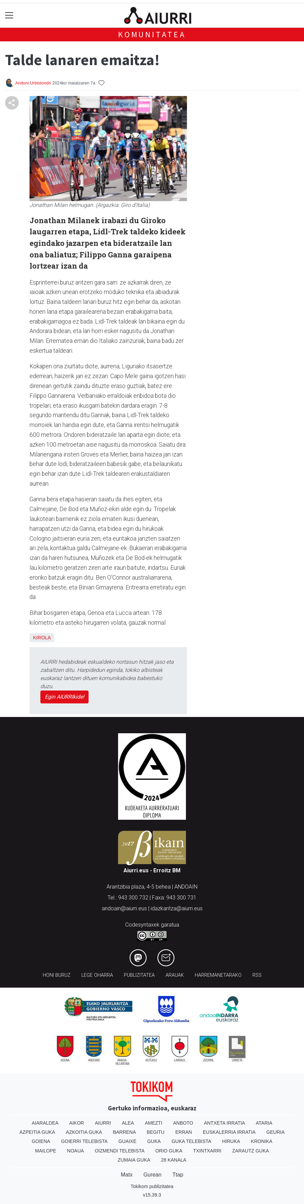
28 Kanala (173, 1160)
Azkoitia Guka (84, 1132)
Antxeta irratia (224, 1123)
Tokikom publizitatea (152, 1186)
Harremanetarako (218, 975)
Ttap (177, 1175)
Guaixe (127, 1141)
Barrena (124, 1132)
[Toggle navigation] (9, 15)
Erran (183, 1132)
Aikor (76, 1123)
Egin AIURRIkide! (64, 697)
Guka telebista (191, 1141)
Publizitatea (139, 975)
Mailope (45, 1150)
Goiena (41, 1141)
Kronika (261, 1141)
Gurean (153, 1175)
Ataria (264, 1123)
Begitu (156, 1132)
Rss (257, 975)
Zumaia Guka (134, 1160)
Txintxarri (207, 1150)
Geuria (275, 1132)
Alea (128, 1123)
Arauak (175, 975)
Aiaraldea (45, 1123)
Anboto (183, 1123)
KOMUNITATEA (152, 34)
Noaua (75, 1150)
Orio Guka (168, 1150)
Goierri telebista (84, 1141)
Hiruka (231, 1141)
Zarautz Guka (250, 1150)
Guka (154, 1141)
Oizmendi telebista (120, 1150)
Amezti (153, 1123)
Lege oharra (97, 975)
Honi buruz (57, 975)
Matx (127, 1175)
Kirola (42, 637)
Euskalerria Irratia (229, 1132)
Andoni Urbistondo (33, 82)
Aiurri (103, 1123)
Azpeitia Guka (37, 1132)
